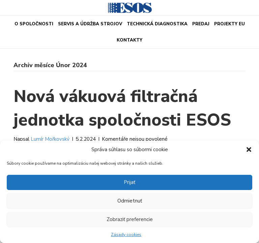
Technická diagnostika (157, 24)
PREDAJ (200, 24)
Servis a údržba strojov (90, 24)
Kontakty (129, 40)
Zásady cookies (126, 234)
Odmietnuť (129, 200)
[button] (249, 149)
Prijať (129, 182)
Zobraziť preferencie (130, 219)
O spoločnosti (34, 24)
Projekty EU (229, 24)
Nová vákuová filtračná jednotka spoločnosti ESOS (122, 108)
